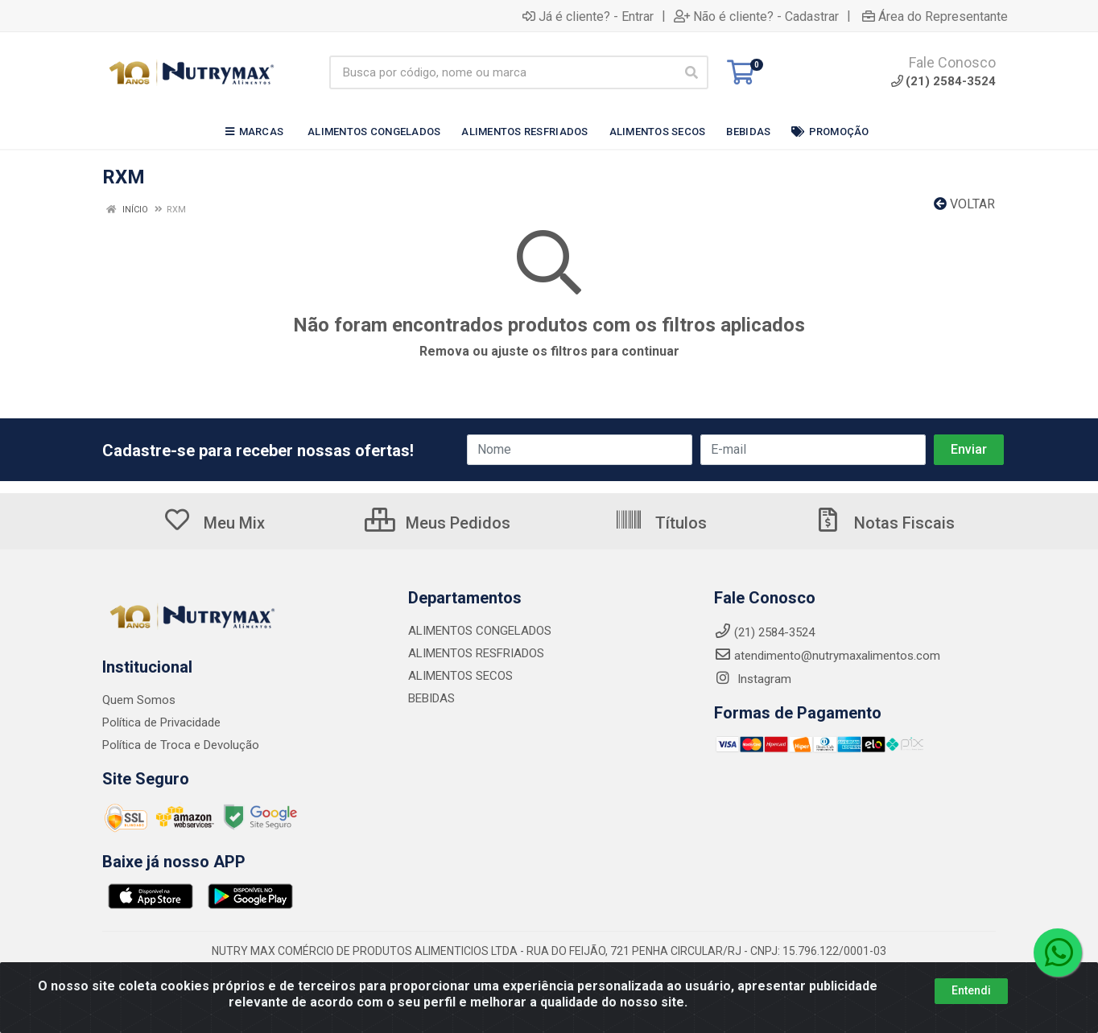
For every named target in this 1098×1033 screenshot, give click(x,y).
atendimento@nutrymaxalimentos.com (827, 655)
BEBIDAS (431, 698)
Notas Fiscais (884, 523)
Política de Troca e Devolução (180, 745)
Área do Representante (935, 16)
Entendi (971, 992)
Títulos (660, 523)
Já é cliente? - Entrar (588, 16)
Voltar (964, 204)
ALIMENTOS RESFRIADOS (476, 653)
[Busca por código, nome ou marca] (502, 72)
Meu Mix (214, 523)
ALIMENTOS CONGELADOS (479, 631)
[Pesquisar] (691, 72)
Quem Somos (138, 700)
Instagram (752, 679)
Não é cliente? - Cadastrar (756, 16)
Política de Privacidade (161, 722)
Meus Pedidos (437, 523)
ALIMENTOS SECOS (460, 676)
